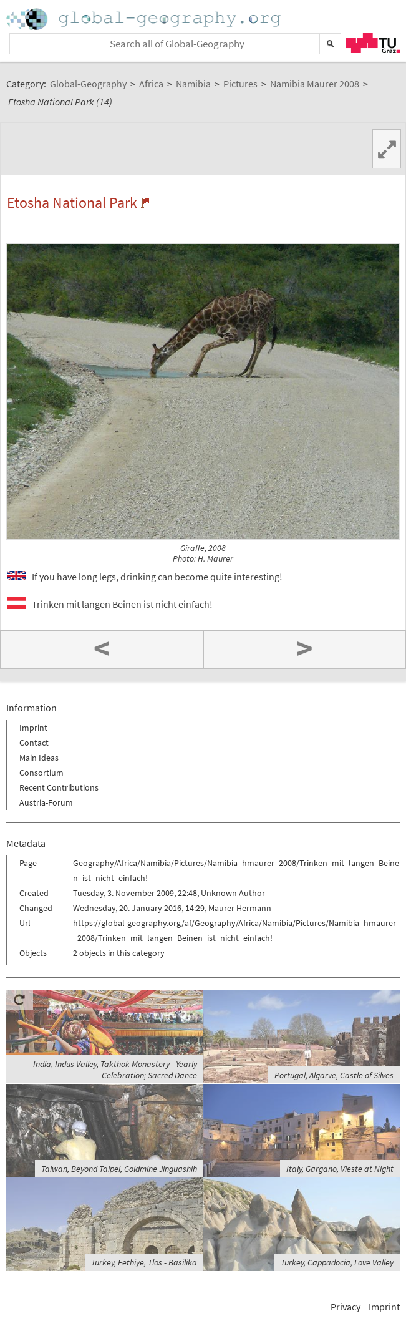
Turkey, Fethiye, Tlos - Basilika (144, 1262)
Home (144, 19)
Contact (34, 742)
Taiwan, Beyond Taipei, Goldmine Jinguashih (119, 1168)
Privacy (345, 1306)
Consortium (41, 772)
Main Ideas (39, 757)
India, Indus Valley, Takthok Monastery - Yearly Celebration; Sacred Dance (115, 1069)
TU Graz (373, 43)
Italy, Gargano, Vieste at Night (340, 1168)
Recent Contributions (59, 787)
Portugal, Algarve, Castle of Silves (334, 1075)
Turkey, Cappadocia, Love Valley (337, 1262)
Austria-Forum (46, 802)
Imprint (33, 727)
